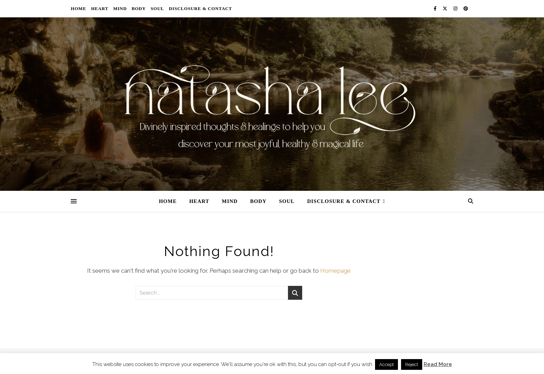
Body (138, 8)
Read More (438, 364)
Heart (99, 8)
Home (78, 8)
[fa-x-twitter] (445, 8)
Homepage (335, 270)
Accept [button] (386, 364)
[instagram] (455, 8)
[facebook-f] (435, 8)
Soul (157, 8)
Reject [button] (411, 364)
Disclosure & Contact (200, 8)
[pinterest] (466, 8)
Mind (120, 8)
